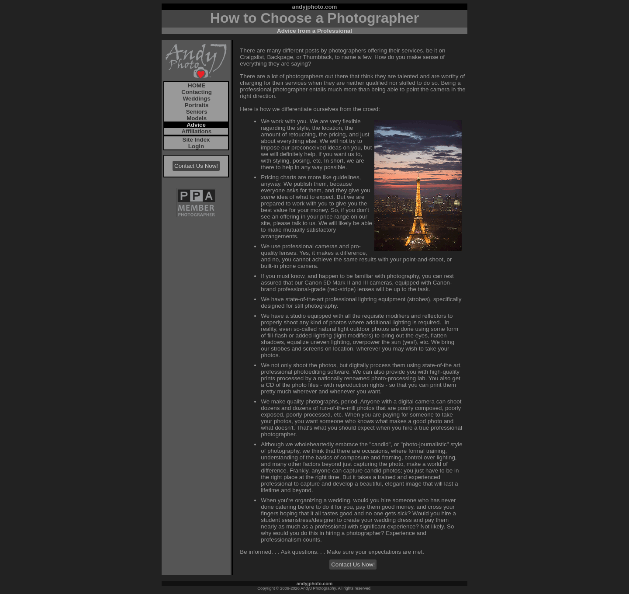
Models (196, 118)
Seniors (195, 111)
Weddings (196, 98)
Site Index (196, 139)
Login (196, 146)
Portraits (196, 105)
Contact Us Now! (196, 166)
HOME (195, 85)
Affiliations (195, 131)
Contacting (196, 92)
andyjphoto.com (314, 6)
